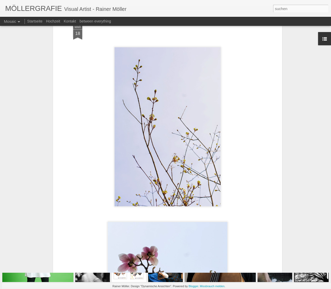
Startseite (34, 21)
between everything (95, 21)
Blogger (193, 286)
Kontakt (70, 21)
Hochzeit (53, 21)
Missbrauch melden (212, 286)
